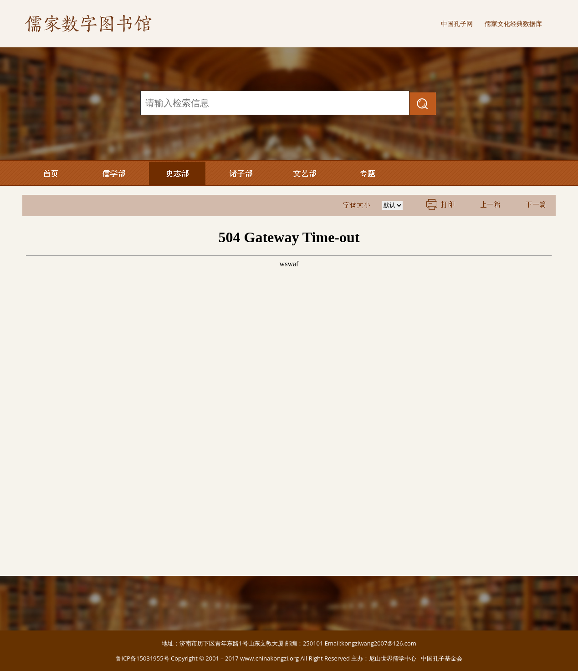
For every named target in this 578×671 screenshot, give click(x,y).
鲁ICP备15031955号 (142, 658)
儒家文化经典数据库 (513, 23)
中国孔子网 (457, 23)
